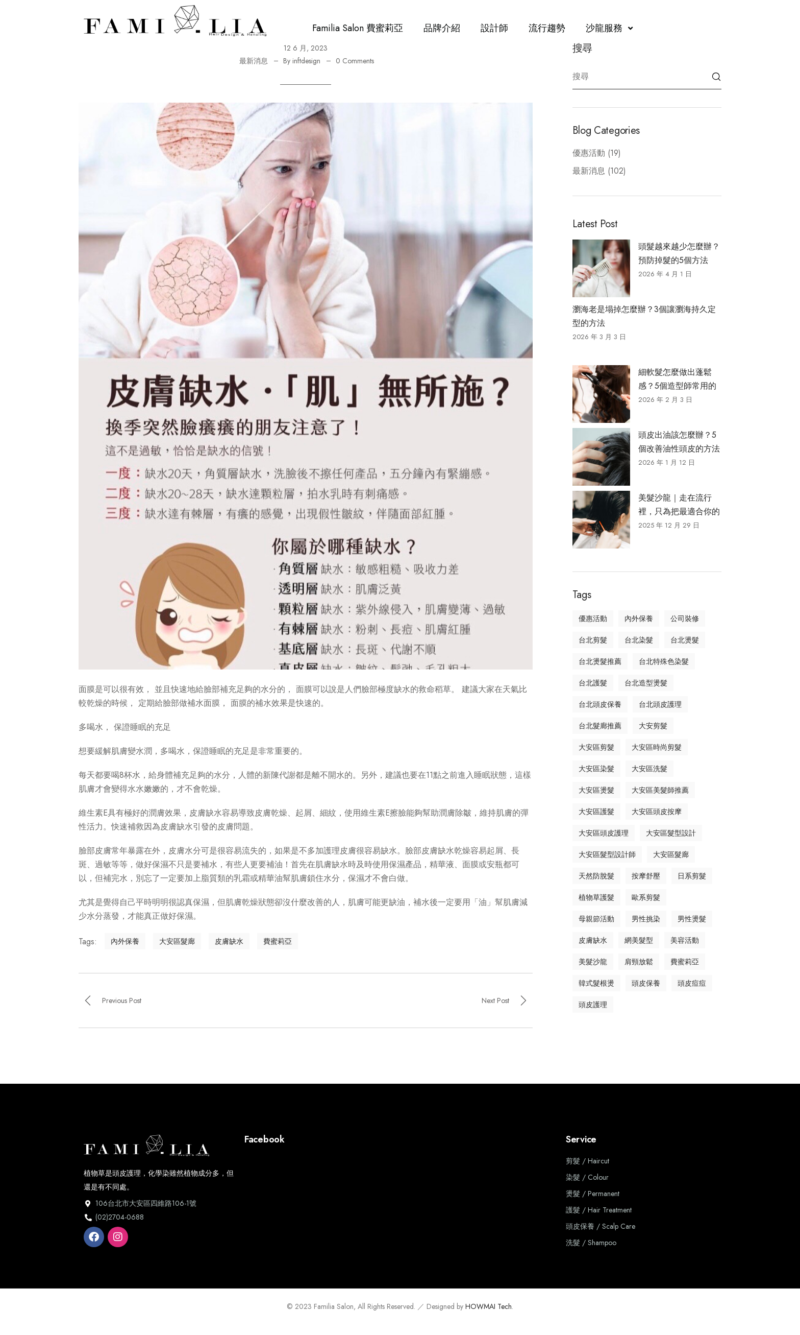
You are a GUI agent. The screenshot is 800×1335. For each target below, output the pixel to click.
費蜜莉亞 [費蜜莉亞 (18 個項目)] (684, 962)
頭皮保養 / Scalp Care (600, 1226)
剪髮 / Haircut (587, 1161)
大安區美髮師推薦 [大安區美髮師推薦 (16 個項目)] (660, 790)
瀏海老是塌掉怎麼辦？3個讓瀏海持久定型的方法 (644, 316)
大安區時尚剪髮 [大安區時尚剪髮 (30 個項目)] (657, 747)
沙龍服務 (610, 28)
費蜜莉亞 (277, 941)
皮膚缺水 (229, 941)
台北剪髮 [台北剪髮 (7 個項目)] (593, 640)
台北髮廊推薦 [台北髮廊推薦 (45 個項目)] (600, 726)
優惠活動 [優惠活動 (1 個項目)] (593, 618)
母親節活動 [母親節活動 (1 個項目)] (596, 919)
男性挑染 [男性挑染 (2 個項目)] (646, 919)
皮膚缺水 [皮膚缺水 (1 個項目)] (593, 940)
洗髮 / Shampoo (591, 1242)
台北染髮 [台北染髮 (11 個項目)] (638, 640)
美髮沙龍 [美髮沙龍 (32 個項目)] (593, 962)
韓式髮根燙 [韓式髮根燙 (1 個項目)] (596, 983)
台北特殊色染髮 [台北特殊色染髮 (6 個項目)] (664, 661)
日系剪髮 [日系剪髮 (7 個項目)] (692, 876)
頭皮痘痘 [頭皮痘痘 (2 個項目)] (692, 983)
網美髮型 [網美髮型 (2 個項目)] (638, 940)
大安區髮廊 (177, 941)
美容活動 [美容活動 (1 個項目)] (684, 940)
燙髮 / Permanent (592, 1193)
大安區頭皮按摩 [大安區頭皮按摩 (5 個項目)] (657, 811)
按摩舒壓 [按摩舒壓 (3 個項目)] (646, 876)
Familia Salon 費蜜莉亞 (357, 28)
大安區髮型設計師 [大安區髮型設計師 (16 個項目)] (607, 854)
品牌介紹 (441, 28)
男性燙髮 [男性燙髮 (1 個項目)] (692, 919)
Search (716, 76)
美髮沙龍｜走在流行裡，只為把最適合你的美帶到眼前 (679, 505)
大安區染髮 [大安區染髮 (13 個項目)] (596, 769)
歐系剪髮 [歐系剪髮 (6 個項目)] (646, 897)
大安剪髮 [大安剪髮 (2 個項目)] (653, 726)
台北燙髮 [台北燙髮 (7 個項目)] (684, 640)
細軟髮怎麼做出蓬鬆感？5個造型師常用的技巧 (677, 379)
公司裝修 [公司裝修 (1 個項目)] (684, 618)
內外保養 (125, 941)
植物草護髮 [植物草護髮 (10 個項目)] (596, 897)
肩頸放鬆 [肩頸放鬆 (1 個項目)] (638, 962)
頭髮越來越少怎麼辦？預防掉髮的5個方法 (679, 253)
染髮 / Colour (587, 1177)
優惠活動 (588, 153)
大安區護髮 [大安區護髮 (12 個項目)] (596, 811)
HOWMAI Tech (488, 1306)
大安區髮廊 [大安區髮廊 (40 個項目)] (671, 854)
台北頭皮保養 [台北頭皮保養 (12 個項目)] (600, 704)
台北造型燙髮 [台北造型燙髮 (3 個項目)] (645, 683)
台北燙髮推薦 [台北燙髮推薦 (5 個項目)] (600, 661)
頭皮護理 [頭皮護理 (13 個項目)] (593, 1004)
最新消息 (253, 61)
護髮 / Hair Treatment (599, 1210)
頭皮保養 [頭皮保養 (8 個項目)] (646, 983)
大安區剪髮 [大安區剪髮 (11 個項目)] (596, 747)
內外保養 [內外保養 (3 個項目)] (638, 618)
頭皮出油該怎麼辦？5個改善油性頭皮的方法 (679, 442)
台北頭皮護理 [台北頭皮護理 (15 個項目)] (660, 704)
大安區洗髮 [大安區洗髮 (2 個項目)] (649, 769)
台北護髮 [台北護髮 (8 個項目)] (593, 683)
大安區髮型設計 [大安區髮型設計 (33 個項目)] (671, 833)
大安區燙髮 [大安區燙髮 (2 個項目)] (596, 790)
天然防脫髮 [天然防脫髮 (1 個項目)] (596, 876)
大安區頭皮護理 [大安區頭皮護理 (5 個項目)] (604, 833)
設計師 (494, 28)
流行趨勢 (547, 28)
